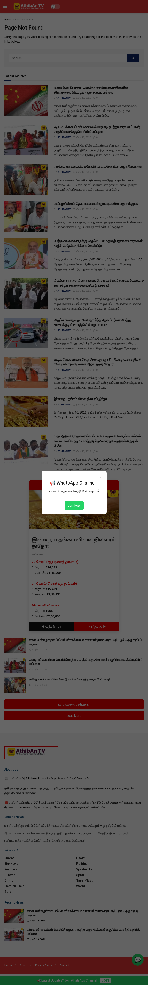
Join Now (74, 505)
